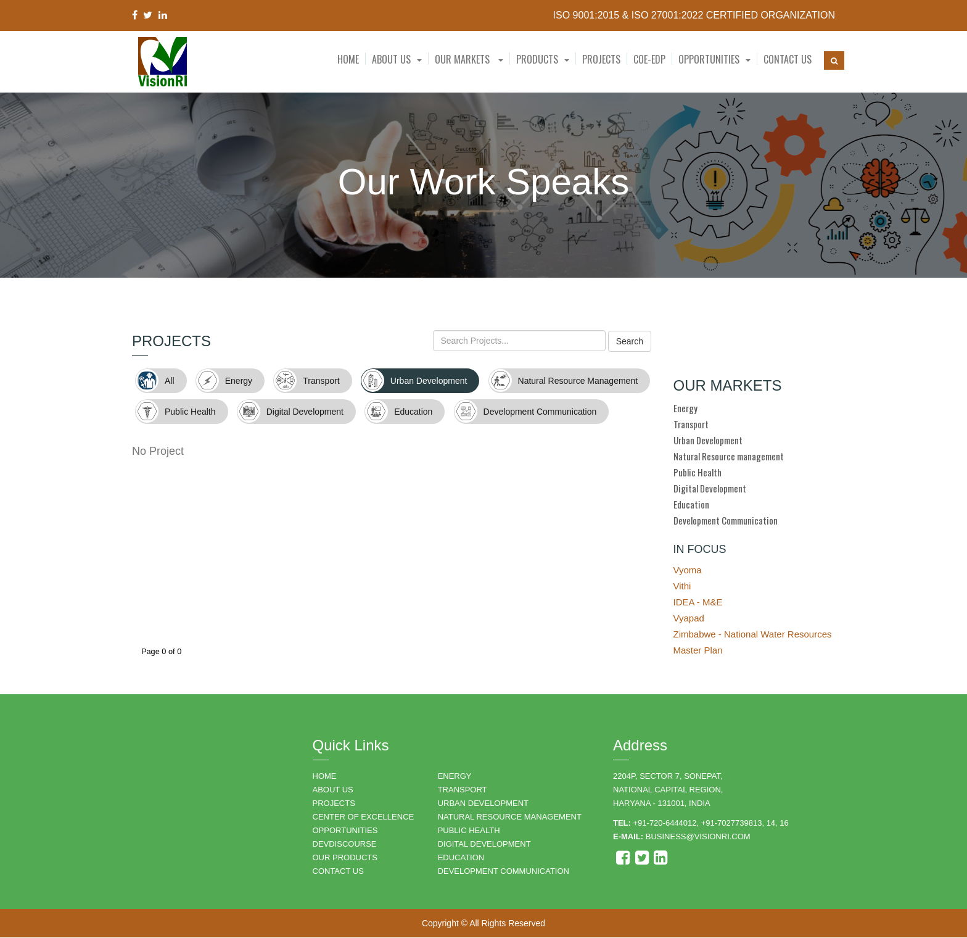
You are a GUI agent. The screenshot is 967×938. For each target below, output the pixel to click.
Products (537, 59)
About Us (391, 59)
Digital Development (709, 489)
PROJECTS (334, 803)
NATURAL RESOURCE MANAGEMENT (510, 817)
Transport (691, 424)
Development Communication (725, 521)
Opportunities (708, 59)
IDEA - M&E (698, 602)
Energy (685, 408)
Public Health (697, 472)
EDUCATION (461, 858)
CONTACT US (338, 871)
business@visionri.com (698, 837)
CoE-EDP (649, 59)
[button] (397, 59)
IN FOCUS (699, 550)
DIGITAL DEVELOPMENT (484, 844)
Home (348, 59)
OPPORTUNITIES (345, 831)
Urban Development (708, 440)
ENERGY (455, 776)
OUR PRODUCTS (345, 858)
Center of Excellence (363, 817)
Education (691, 505)
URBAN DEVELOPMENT (483, 803)
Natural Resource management (728, 456)
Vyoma (687, 570)
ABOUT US (333, 790)
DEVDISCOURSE (345, 844)
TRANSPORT (462, 790)
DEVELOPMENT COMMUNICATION (503, 871)
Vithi (682, 586)
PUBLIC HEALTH (469, 831)
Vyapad (688, 618)
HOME (325, 776)
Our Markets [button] (469, 59)
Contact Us (787, 59)
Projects (601, 59)
